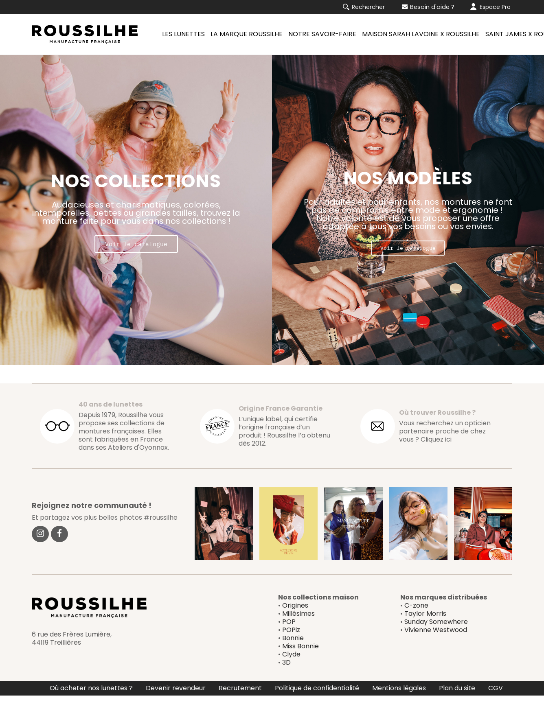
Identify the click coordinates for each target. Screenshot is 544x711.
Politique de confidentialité (317, 703)
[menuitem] (182, 34)
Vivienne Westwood (435, 645)
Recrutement (240, 703)
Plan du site (457, 703)
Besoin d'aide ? (428, 7)
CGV (495, 703)
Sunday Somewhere (436, 637)
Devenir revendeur (176, 703)
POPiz (291, 645)
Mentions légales (399, 703)
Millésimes (298, 629)
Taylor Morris (425, 629)
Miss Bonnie (300, 661)
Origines (295, 621)
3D (286, 678)
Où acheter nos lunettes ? (91, 703)
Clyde (291, 669)
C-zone (416, 621)
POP (289, 637)
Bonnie (293, 653)
